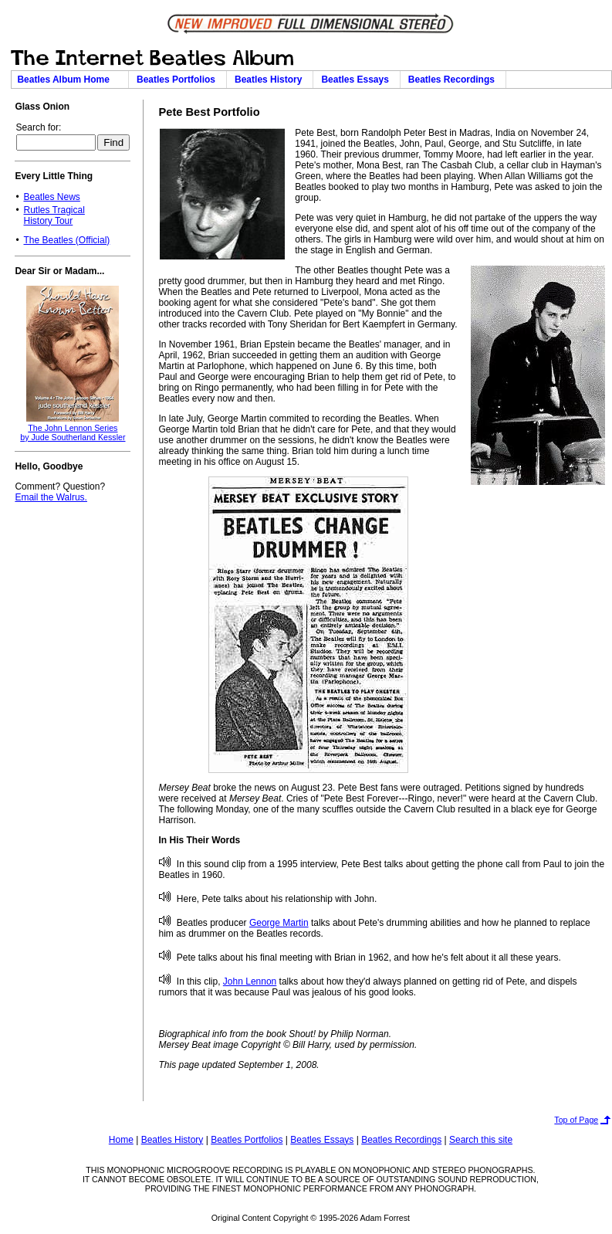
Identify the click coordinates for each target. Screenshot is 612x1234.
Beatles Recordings (454, 79)
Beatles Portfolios (179, 79)
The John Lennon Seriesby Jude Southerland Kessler (72, 432)
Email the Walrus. (51, 497)
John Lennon (249, 981)
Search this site (480, 1139)
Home (121, 1139)
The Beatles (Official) (66, 240)
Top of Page (576, 1119)
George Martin (279, 922)
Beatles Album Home (69, 79)
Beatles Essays (357, 79)
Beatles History (271, 79)
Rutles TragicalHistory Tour (53, 215)
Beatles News (51, 197)
